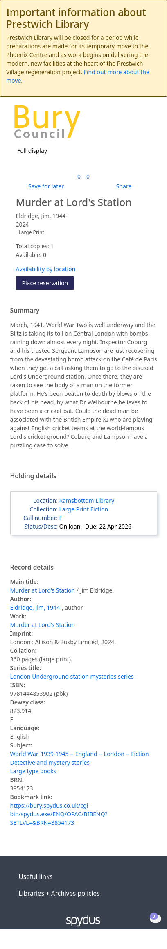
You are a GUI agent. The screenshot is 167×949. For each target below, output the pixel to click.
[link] (79, 176)
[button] (138, 124)
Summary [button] (25, 310)
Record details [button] (32, 567)
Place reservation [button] (48, 282)
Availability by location (46, 269)
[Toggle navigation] (148, 124)
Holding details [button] (33, 476)
